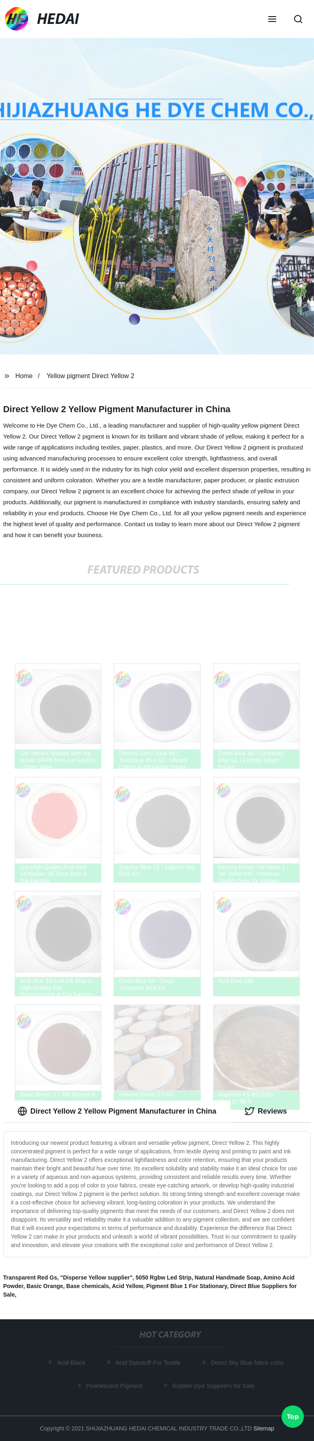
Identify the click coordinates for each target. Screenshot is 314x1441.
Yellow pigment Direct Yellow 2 (90, 375)
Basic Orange (44, 1286)
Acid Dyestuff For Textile (149, 1362)
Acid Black (72, 1362)
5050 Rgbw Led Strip (163, 1277)
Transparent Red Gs (30, 1277)
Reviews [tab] (266, 1111)
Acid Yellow (127, 1286)
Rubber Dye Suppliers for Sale (215, 1385)
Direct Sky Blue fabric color (248, 1362)
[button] (272, 20)
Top (293, 1416)
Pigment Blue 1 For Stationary (186, 1286)
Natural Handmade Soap (227, 1277)
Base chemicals (87, 1286)
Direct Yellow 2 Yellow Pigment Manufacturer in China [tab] (116, 1111)
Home (24, 375)
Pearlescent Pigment (116, 1385)
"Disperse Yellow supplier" (96, 1277)
